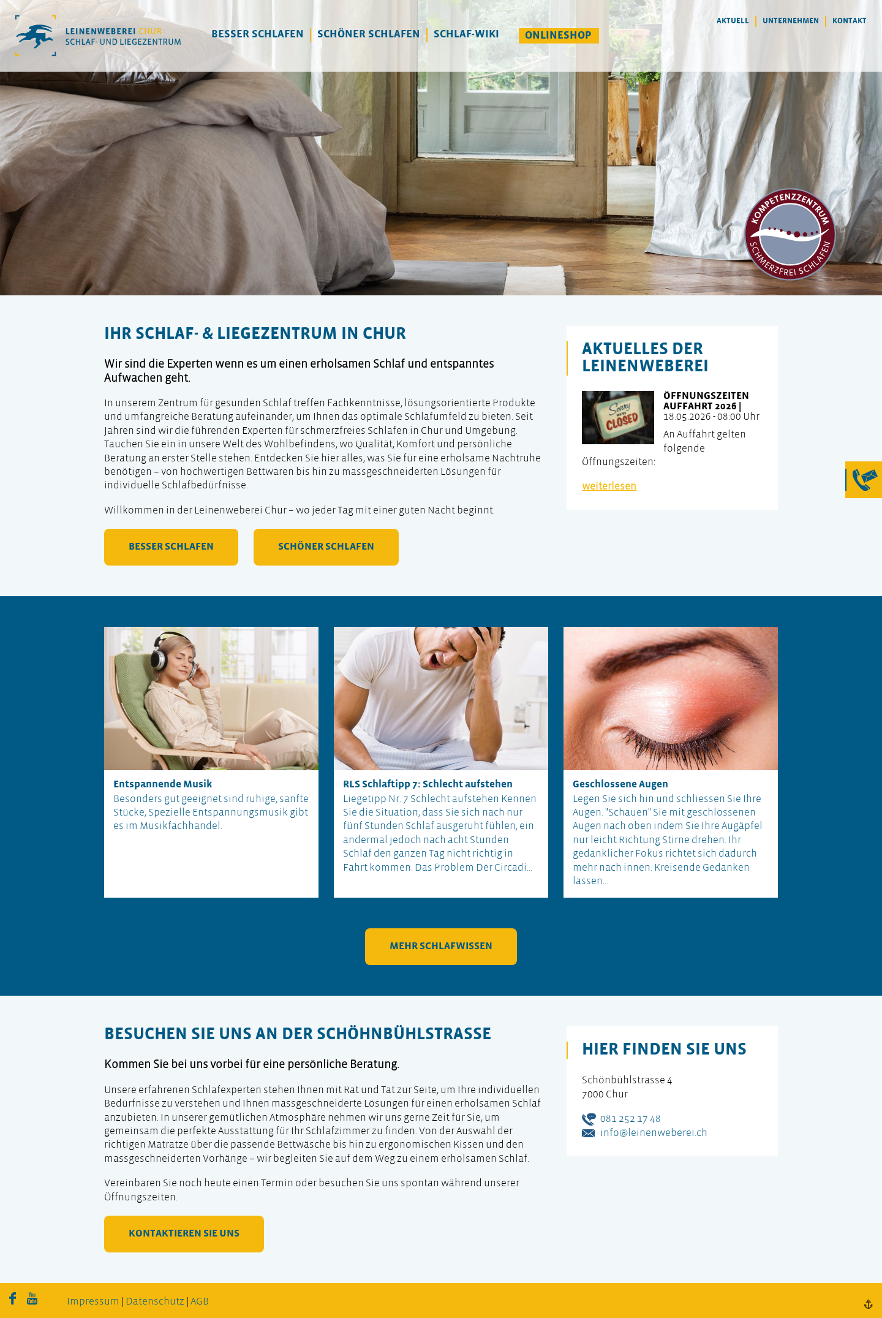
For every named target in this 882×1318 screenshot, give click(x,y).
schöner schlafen (326, 547)
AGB (199, 1302)
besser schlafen (171, 547)
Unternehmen (791, 21)
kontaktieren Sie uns (184, 1234)
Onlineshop (558, 36)
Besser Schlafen (257, 34)
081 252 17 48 (630, 1119)
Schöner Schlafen (368, 34)
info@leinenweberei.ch (653, 1133)
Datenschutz (155, 1302)
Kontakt (849, 21)
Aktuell (733, 21)
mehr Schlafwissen (441, 946)
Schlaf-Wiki (466, 34)
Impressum (93, 1302)
